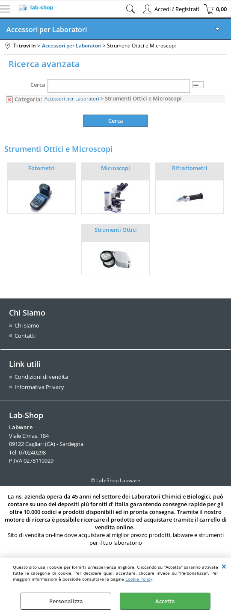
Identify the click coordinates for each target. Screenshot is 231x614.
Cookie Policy (138, 579)
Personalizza (66, 601)
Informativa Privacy (39, 387)
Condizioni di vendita (41, 377)
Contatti (25, 335)
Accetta (165, 601)
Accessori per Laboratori (46, 29)
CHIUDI (224, 566)
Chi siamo (27, 326)
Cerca (37, 85)
